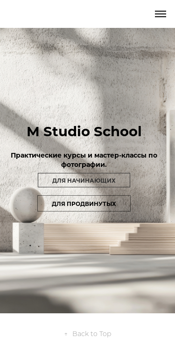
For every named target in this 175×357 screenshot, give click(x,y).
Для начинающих (84, 180)
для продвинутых (84, 203)
